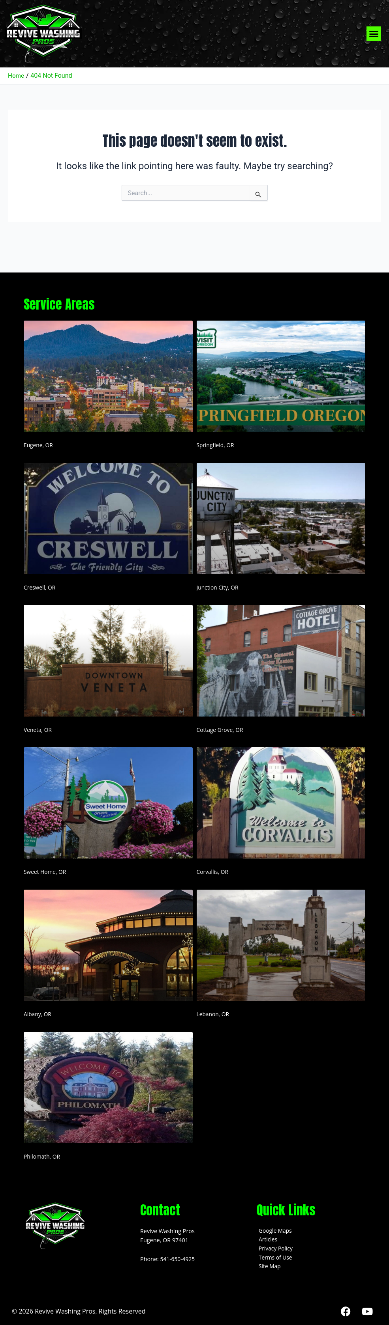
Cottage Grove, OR (221, 729)
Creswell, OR (40, 587)
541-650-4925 (178, 1259)
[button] (373, 33)
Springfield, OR (216, 445)
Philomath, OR (43, 1156)
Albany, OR (38, 1014)
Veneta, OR (38, 729)
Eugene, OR (39, 445)
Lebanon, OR (214, 1014)
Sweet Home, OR (46, 871)
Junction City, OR (219, 587)
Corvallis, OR (213, 871)
